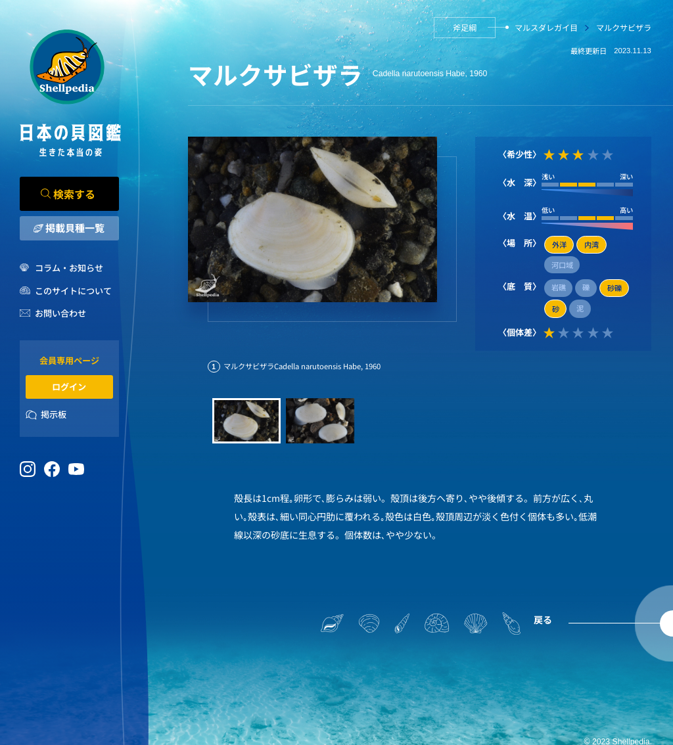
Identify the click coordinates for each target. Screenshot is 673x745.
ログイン (69, 386)
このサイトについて (73, 290)
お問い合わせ (60, 313)
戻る (543, 619)
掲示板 (53, 414)
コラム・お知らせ (69, 267)
